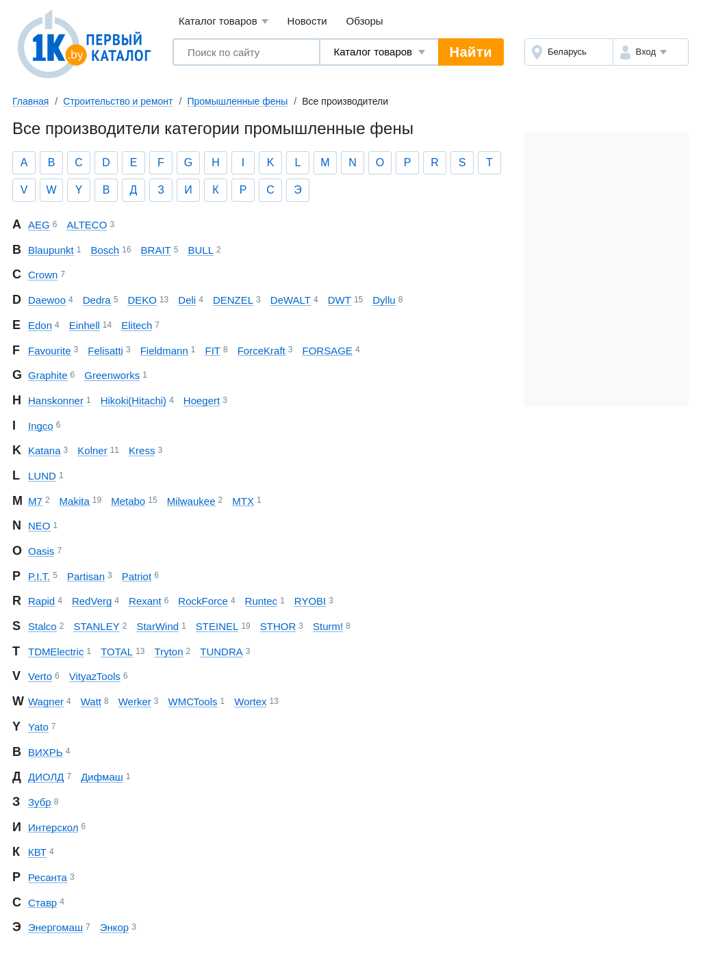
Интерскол (53, 827)
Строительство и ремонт (118, 101)
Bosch (104, 250)
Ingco (40, 426)
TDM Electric (56, 651)
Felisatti (105, 350)
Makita (75, 501)
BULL (201, 250)
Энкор (114, 927)
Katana (44, 450)
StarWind (157, 626)
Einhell (84, 325)
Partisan (86, 576)
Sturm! (328, 626)
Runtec (261, 601)
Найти (471, 52)
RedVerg (92, 601)
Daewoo (47, 300)
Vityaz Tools (94, 676)
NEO (39, 526)
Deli (187, 300)
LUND (42, 476)
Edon (40, 325)
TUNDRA (221, 651)
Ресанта (47, 877)
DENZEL (233, 300)
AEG (39, 225)
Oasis (41, 551)
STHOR (278, 626)
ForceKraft (261, 350)
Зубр (39, 802)
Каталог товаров (223, 21)
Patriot (136, 576)
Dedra (97, 300)
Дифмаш (102, 777)
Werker (134, 701)
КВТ (37, 852)
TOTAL (117, 651)
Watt (91, 701)
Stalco (42, 626)
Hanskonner (56, 400)
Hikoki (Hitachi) (133, 400)
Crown (43, 274)
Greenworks (112, 375)
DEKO (142, 300)
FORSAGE (327, 350)
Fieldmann (164, 350)
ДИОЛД (46, 777)
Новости (307, 21)
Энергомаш (55, 927)
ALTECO (86, 225)
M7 (35, 501)
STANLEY (96, 626)
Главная (30, 101)
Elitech (136, 325)
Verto (40, 676)
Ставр (42, 902)
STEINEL (217, 626)
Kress (142, 450)
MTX (243, 501)
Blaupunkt (51, 250)
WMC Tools (193, 701)
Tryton (169, 651)
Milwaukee (191, 501)
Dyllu (383, 300)
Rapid (41, 601)
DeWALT (290, 300)
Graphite (48, 375)
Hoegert (201, 400)
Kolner (92, 450)
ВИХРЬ (45, 752)
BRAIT (156, 250)
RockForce (203, 601)
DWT (339, 300)
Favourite (49, 350)
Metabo (128, 501)
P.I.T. (39, 576)
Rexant (145, 601)
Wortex (250, 701)
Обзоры (364, 21)
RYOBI (310, 601)
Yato (38, 727)
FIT (212, 350)
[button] (650, 52)
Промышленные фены (237, 101)
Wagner (46, 701)
